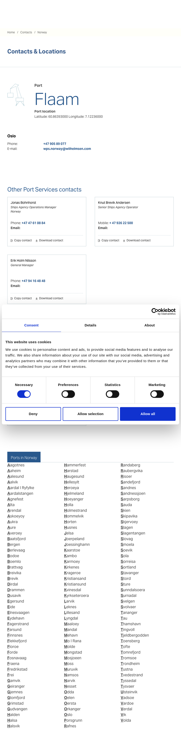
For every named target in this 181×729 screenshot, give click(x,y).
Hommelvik (74, 516)
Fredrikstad (17, 669)
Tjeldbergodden (135, 635)
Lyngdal (71, 618)
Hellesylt (71, 482)
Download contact (51, 241)
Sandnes (128, 487)
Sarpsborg (130, 499)
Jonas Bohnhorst (23, 202)
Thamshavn (131, 623)
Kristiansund (75, 584)
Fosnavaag (16, 657)
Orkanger (72, 709)
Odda (69, 692)
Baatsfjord (16, 538)
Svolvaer (128, 606)
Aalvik (12, 482)
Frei (10, 675)
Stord (126, 578)
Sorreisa (128, 561)
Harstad (71, 470)
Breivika (14, 572)
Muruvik (71, 669)
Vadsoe (127, 697)
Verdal (126, 709)
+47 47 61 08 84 (33, 223)
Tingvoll (128, 629)
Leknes (70, 606)
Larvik (69, 601)
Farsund (14, 629)
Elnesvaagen (18, 612)
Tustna (127, 669)
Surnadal (128, 595)
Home (11, 32)
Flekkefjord (17, 640)
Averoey (14, 533)
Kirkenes (71, 567)
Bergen (13, 544)
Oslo (68, 714)
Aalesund (15, 476)
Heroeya (71, 487)
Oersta (70, 703)
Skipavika (129, 516)
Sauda (126, 504)
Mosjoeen (72, 657)
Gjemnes (15, 692)
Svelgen (128, 601)
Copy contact (23, 241)
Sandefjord (130, 482)
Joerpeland (74, 538)
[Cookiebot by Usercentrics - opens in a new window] (155, 311)
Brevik (12, 578)
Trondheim (130, 663)
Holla (68, 504)
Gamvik (13, 680)
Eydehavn (15, 618)
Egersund (15, 601)
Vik (123, 714)
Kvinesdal (72, 589)
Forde (12, 652)
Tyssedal (128, 680)
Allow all (147, 414)
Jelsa (69, 533)
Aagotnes (16, 465)
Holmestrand (75, 510)
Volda (126, 720)
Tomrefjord (130, 652)
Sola (125, 555)
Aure (11, 527)
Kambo (70, 555)
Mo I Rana (72, 640)
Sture (125, 584)
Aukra (12, 521)
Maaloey (71, 623)
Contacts (26, 32)
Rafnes (70, 726)
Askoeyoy (16, 516)
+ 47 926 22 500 (121, 223)
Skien (125, 510)
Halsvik (13, 726)
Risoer (126, 476)
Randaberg (130, 465)
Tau (124, 618)
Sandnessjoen (133, 493)
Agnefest (15, 499)
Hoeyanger (73, 499)
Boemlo (14, 561)
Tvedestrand (132, 675)
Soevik (126, 550)
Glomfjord (16, 697)
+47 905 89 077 (54, 144)
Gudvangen (17, 709)
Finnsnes (15, 635)
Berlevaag (16, 550)
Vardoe (127, 703)
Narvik (69, 680)
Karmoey (72, 561)
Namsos (71, 675)
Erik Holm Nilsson (23, 260)
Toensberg (130, 640)
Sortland (128, 567)
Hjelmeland (74, 493)
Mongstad (73, 652)
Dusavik (14, 595)
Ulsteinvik (129, 692)
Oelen (69, 697)
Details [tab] (90, 325)
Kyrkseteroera (76, 595)
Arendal (14, 510)
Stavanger (130, 572)
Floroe (13, 646)
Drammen (16, 589)
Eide (11, 606)
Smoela (127, 544)
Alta (11, 504)
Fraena (13, 663)
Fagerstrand (18, 623)
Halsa (12, 720)
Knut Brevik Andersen (114, 202)
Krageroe (72, 572)
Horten (70, 521)
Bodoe (13, 555)
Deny (33, 414)
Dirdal (12, 584)
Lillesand (72, 612)
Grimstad (15, 703)
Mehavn (71, 635)
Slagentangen (133, 533)
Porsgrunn (73, 720)
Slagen (127, 527)
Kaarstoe (72, 550)
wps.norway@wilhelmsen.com (67, 149)
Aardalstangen (20, 493)
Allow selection (91, 414)
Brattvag (15, 567)
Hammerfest (75, 465)
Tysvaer (127, 686)
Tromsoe (128, 657)
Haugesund (74, 476)
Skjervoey (129, 521)
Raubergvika (132, 470)
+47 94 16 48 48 (33, 281)
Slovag (127, 538)
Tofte (125, 646)
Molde (69, 646)
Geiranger (16, 686)
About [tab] (149, 325)
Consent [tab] (31, 325)
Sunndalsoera (133, 589)
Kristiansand (75, 578)
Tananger (129, 612)
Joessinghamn (77, 544)
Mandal (70, 629)
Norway (42, 32)
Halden (13, 714)
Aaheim (14, 470)
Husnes (70, 527)
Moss (69, 663)
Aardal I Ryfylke (20, 487)
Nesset (70, 686)
